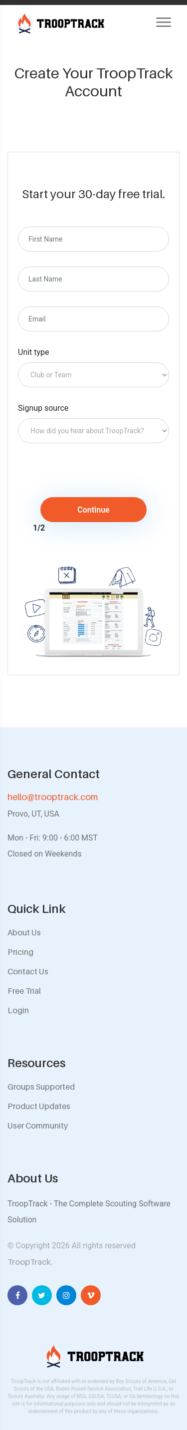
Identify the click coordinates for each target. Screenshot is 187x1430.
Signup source (43, 408)
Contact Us (27, 971)
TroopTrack (29, 1262)
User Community (37, 1126)
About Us (24, 932)
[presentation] (101, 477)
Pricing (20, 952)
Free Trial (24, 991)
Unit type (33, 352)
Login (18, 1010)
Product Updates (38, 1106)
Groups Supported (41, 1087)
